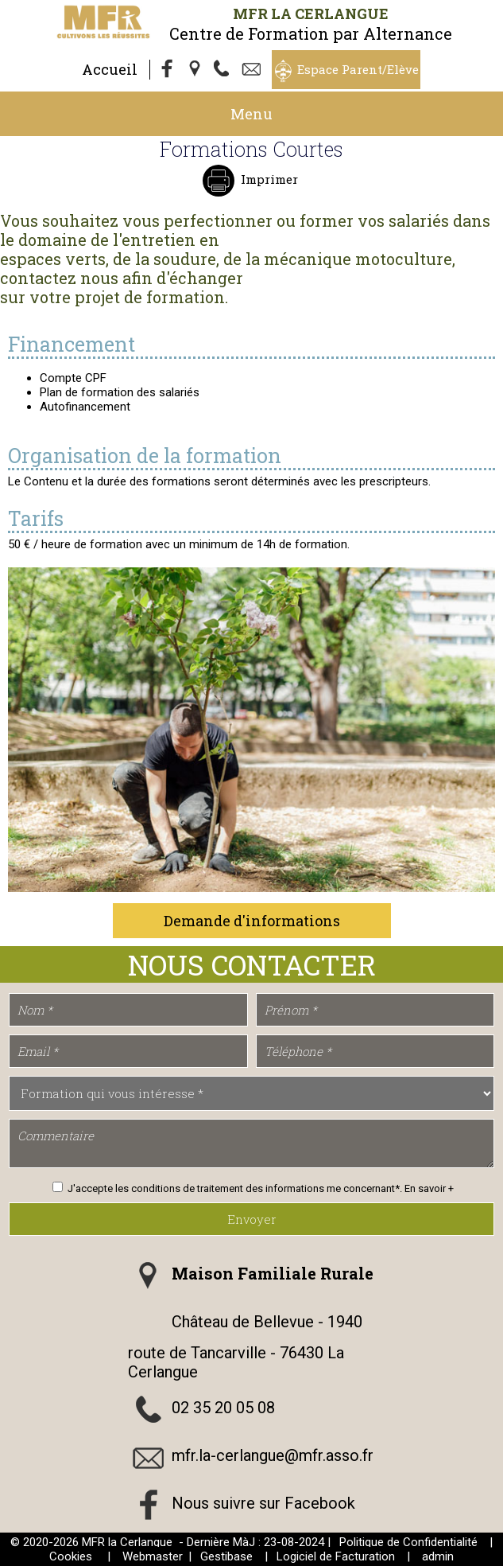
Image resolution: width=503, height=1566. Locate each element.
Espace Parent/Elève (358, 69)
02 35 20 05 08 (223, 1408)
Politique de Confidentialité (408, 1542)
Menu (251, 113)
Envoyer (252, 1219)
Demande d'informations (252, 920)
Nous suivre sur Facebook (263, 1503)
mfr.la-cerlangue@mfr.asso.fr (272, 1456)
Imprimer (267, 179)
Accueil (109, 69)
